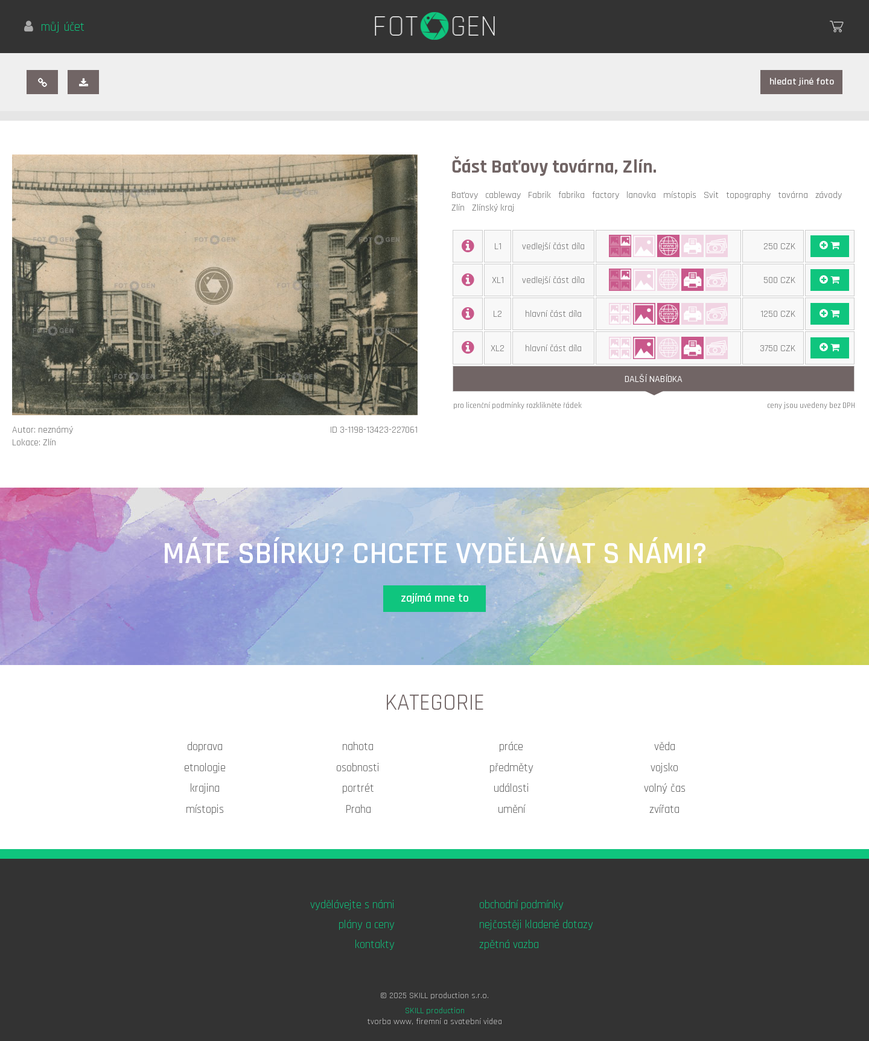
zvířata (664, 809)
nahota (358, 746)
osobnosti (358, 767)
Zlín (460, 208)
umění (511, 809)
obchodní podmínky (521, 904)
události (511, 788)
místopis (682, 195)
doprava (205, 746)
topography (750, 195)
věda (664, 746)
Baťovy (467, 195)
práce (511, 746)
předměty (511, 767)
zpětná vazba (509, 944)
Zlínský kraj (495, 208)
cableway (505, 195)
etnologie (205, 767)
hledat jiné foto (801, 81)
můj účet (54, 27)
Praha (358, 809)
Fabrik (542, 195)
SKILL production (435, 1010)
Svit (714, 195)
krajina (205, 788)
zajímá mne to (435, 598)
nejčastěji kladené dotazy (536, 924)
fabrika (574, 195)
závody (831, 195)
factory (608, 195)
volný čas (665, 788)
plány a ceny (367, 924)
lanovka (643, 195)
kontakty (375, 944)
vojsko (664, 767)
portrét (358, 788)
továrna (795, 195)
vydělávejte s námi (352, 904)
